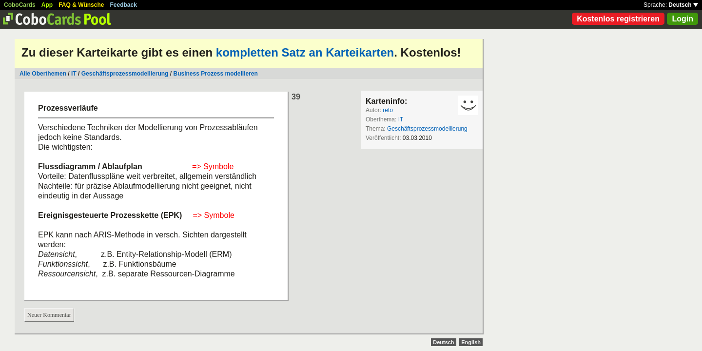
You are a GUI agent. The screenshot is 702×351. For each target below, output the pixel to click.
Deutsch (683, 4)
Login (682, 19)
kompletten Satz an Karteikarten (305, 52)
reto (388, 110)
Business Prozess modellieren (215, 73)
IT (74, 73)
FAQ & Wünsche (81, 4)
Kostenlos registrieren (618, 19)
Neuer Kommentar (49, 315)
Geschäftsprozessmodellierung (125, 73)
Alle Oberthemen (43, 73)
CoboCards (20, 4)
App (47, 4)
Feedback (123, 4)
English (471, 342)
